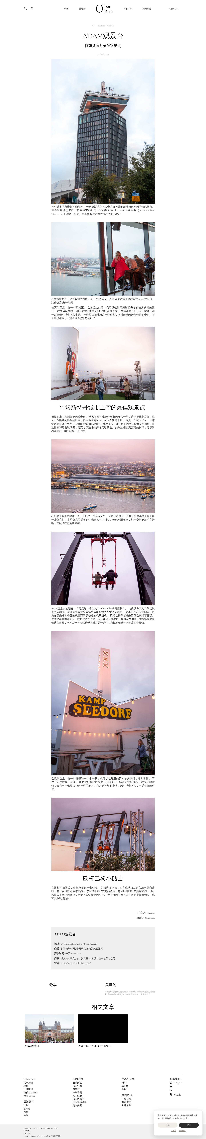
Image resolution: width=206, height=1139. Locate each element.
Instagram (176, 1082)
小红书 (175, 1094)
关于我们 (28, 1082)
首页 (93, 26)
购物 (26, 1112)
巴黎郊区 (77, 1082)
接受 (189, 1125)
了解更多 (182, 1131)
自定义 (173, 1131)
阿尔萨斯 (77, 1105)
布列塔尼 (77, 1092)
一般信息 (126, 1099)
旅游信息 (101, 26)
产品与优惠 (128, 1078)
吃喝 (26, 1105)
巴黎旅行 (29, 1101)
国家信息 (126, 1102)
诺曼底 (76, 1089)
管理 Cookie (29, 1095)
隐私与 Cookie (30, 1092)
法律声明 (28, 1089)
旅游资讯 (127, 1095)
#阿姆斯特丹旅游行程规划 (116, 991)
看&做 (27, 1108)
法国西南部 (78, 1099)
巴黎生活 (127, 8)
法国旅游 (146, 8)
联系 (26, 1086)
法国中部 (77, 1086)
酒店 (26, 1115)
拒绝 (168, 1125)
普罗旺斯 (77, 1095)
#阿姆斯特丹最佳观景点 (139, 991)
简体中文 (174, 8)
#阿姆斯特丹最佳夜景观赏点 (138, 994)
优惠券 (82, 8)
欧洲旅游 (110, 26)
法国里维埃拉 (79, 1102)
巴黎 (66, 8)
